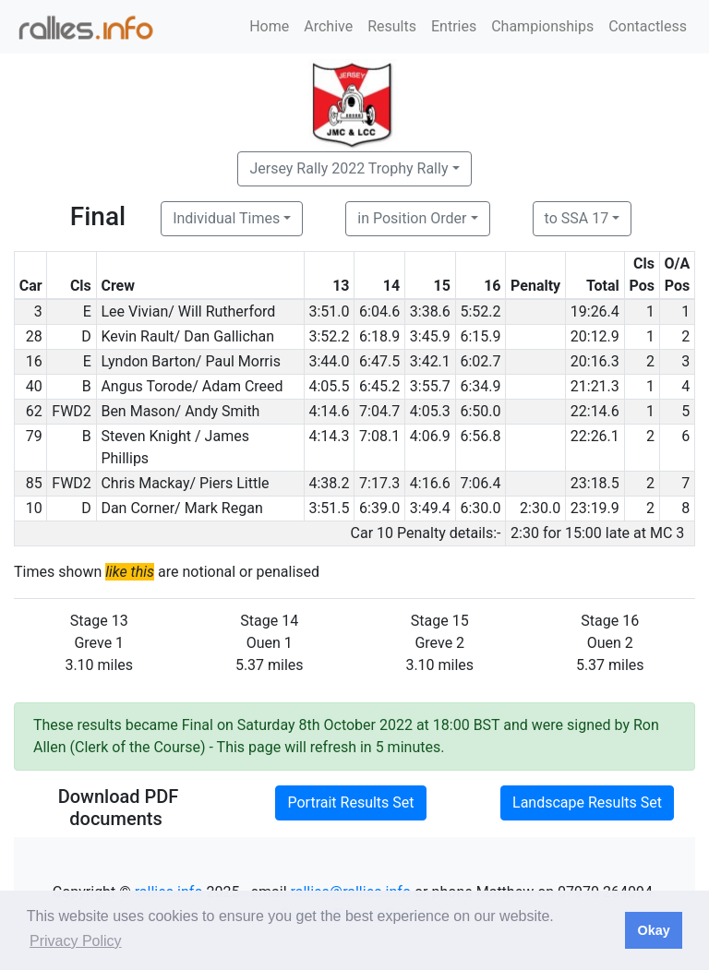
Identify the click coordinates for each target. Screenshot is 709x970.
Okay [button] (653, 930)
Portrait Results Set (350, 802)
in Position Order (411, 218)
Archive (328, 26)
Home (269, 26)
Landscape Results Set (587, 802)
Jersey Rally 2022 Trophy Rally (348, 168)
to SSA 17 (577, 218)
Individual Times (226, 218)
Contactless (647, 26)
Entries (453, 26)
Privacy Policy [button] (76, 941)
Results (391, 26)
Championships (542, 26)
